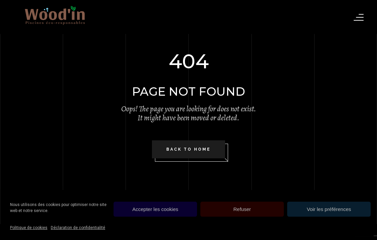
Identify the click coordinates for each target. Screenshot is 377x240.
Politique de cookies (28, 227)
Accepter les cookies (155, 209)
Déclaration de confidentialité (78, 227)
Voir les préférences (329, 209)
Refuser (242, 209)
